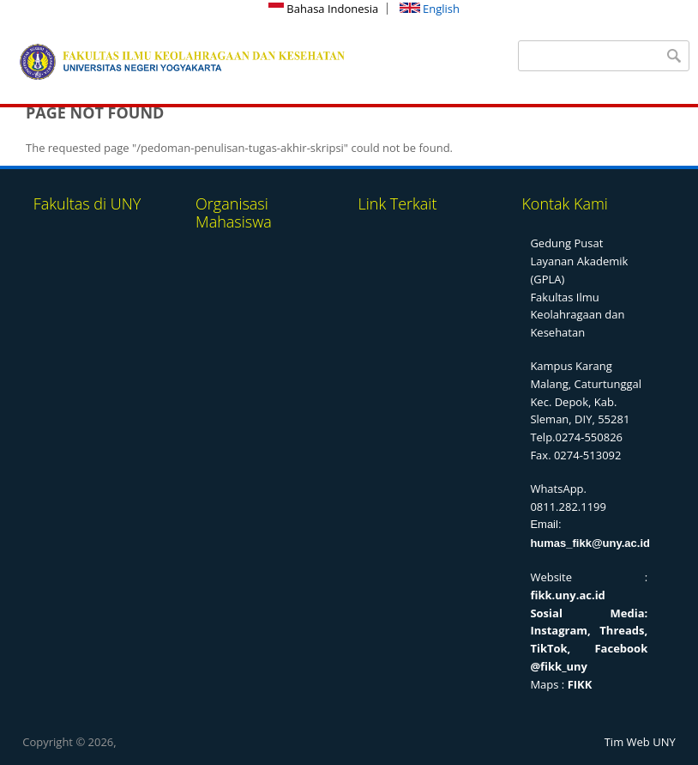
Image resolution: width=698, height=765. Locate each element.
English (430, 8)
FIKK (580, 684)
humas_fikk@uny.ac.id (590, 543)
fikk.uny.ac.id (567, 595)
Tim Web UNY (640, 742)
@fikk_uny (558, 666)
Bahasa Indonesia (323, 8)
